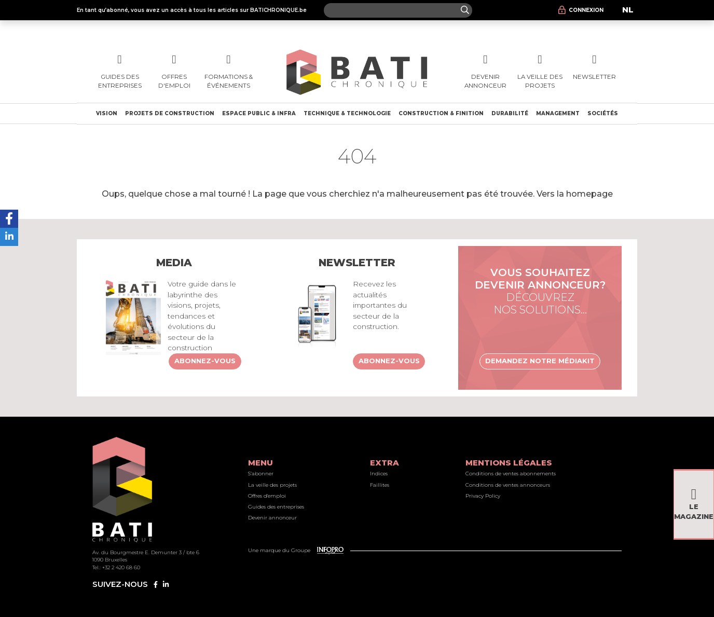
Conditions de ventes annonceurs (507, 485)
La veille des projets (272, 485)
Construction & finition (441, 113)
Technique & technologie (347, 113)
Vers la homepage (575, 193)
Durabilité (509, 113)
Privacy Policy (482, 496)
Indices (379, 473)
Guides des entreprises (276, 507)
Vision (106, 113)
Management (558, 113)
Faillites (379, 485)
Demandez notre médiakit (540, 361)
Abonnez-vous (205, 361)
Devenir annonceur (272, 517)
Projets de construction (169, 113)
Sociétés (602, 113)
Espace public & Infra (259, 113)
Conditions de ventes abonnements (510, 473)
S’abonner (260, 473)
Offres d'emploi (267, 496)
